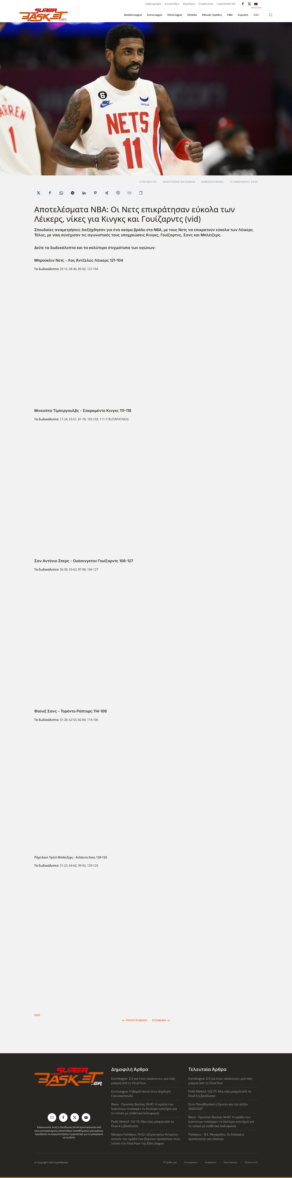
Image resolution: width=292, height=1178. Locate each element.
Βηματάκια (189, 3)
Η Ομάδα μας (170, 1162)
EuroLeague (154, 15)
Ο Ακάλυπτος (206, 3)
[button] (271, 15)
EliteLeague (174, 15)
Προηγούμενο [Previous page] (134, 1020)
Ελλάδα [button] (192, 15)
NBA (256, 15)
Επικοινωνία (251, 1162)
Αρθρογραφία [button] (153, 3)
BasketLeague (133, 15)
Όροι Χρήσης (230, 1162)
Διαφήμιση (210, 1162)
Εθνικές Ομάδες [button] (212, 15)
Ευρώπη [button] (243, 15)
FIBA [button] (230, 15)
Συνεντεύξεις (172, 3)
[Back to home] (43, 15)
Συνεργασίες (190, 1162)
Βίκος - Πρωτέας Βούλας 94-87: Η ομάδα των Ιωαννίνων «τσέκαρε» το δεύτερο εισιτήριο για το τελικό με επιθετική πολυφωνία (144, 1108)
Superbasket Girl (226, 3)
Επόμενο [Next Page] (161, 1020)
